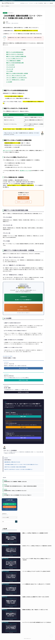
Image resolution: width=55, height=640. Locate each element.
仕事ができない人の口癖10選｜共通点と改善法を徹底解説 (15, 466)
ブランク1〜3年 (9, 69)
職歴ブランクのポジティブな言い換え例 (14, 54)
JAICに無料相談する (23, 198)
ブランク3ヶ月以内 (10, 65)
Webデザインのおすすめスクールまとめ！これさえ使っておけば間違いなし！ (18, 469)
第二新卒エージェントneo (25, 170)
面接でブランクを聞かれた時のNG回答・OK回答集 (17, 73)
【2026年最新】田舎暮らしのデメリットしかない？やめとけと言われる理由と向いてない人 (21, 464)
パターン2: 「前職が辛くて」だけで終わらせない (16, 77)
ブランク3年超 (9, 71)
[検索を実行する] (16, 522)
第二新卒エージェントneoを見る (23, 392)
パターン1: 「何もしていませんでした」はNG (15, 75)
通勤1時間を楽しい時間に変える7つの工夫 (12, 462)
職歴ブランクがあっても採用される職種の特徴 (16, 56)
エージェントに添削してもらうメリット (14, 58)
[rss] (51, 0)
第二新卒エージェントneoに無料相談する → (23, 298)
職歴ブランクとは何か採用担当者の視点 (14, 52)
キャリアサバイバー (8, 3)
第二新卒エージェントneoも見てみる (23, 201)
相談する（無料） (23, 416)
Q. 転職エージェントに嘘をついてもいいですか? (13, 347)
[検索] (52, 0)
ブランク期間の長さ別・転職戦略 (13, 60)
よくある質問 (9, 82)
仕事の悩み (5, 12)
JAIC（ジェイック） (7, 150)
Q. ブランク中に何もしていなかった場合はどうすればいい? (15, 330)
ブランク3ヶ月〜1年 (10, 67)
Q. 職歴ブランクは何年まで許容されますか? (12, 322)
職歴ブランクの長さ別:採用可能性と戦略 (15, 62)
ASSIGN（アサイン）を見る (23, 380)
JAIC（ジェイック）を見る (23, 368)
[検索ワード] (9, 522)
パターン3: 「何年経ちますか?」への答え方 (15, 79)
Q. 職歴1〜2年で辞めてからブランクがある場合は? (13, 339)
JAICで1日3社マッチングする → (23, 308)
